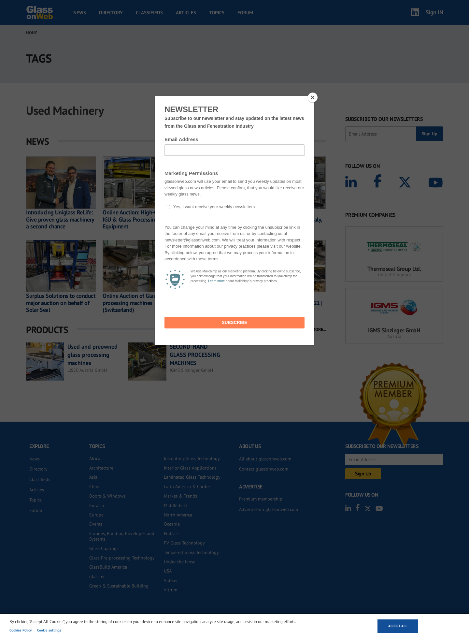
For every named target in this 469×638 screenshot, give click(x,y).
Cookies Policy (20, 630)
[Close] (313, 97)
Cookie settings (49, 630)
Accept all (397, 626)
